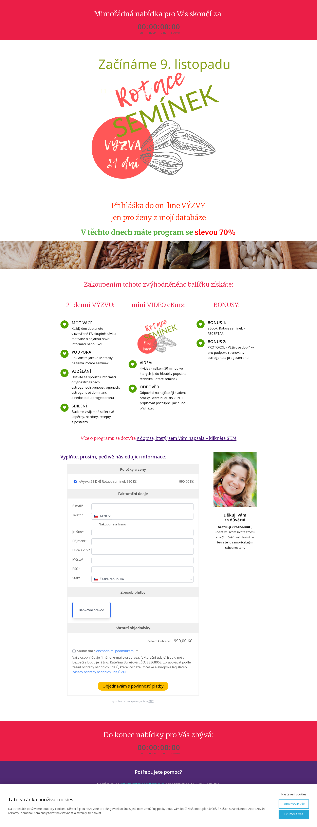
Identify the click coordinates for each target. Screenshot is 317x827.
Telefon (77, 515)
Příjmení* (79, 541)
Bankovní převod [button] (91, 610)
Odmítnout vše (294, 804)
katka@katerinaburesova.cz (142, 783)
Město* (77, 559)
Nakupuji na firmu (112, 524)
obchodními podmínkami (115, 651)
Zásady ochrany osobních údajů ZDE (99, 672)
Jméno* (78, 531)
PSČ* (76, 569)
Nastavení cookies (293, 794)
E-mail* (77, 506)
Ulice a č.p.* (81, 550)
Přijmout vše (293, 814)
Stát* (76, 578)
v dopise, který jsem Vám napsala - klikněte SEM (187, 438)
